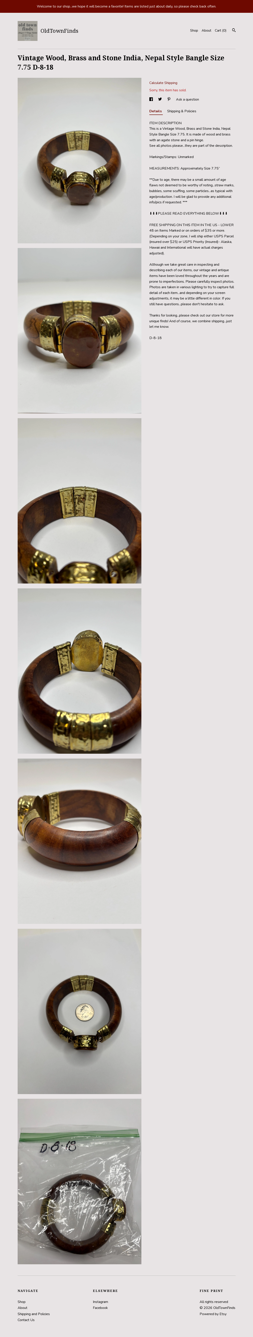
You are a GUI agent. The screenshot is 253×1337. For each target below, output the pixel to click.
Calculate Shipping (163, 82)
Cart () (221, 30)
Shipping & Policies (181, 111)
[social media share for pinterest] (169, 99)
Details (156, 111)
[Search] (234, 30)
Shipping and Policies (34, 1314)
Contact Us (26, 1320)
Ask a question (187, 99)
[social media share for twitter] (160, 99)
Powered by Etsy (213, 1314)
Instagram (100, 1301)
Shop (194, 30)
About (206, 30)
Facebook (100, 1307)
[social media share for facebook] (151, 99)
